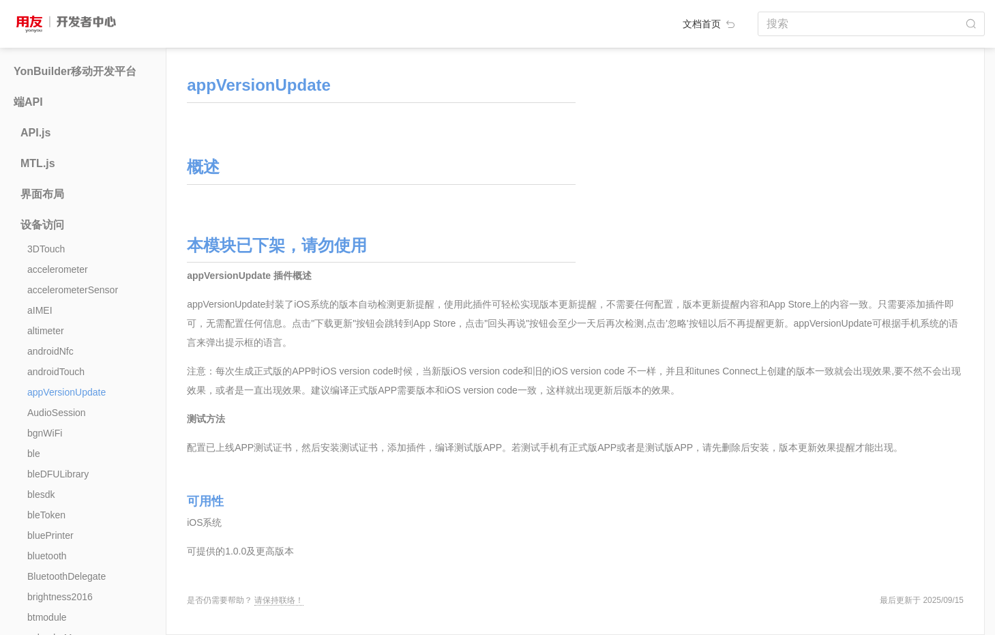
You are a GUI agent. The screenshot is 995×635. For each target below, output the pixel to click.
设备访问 (42, 225)
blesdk (41, 494)
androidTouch (56, 371)
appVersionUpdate (66, 392)
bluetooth (47, 555)
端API (28, 102)
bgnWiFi (44, 433)
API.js (35, 132)
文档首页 (710, 23)
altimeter (45, 330)
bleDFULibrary (58, 474)
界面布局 (42, 194)
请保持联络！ (278, 600)
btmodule (47, 617)
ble (33, 453)
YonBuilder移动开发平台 (75, 71)
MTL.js (37, 163)
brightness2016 (60, 596)
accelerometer (57, 269)
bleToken (46, 515)
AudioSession (56, 412)
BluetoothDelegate (66, 576)
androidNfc (50, 351)
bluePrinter (50, 535)
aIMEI (40, 310)
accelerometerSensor (72, 289)
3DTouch (46, 248)
